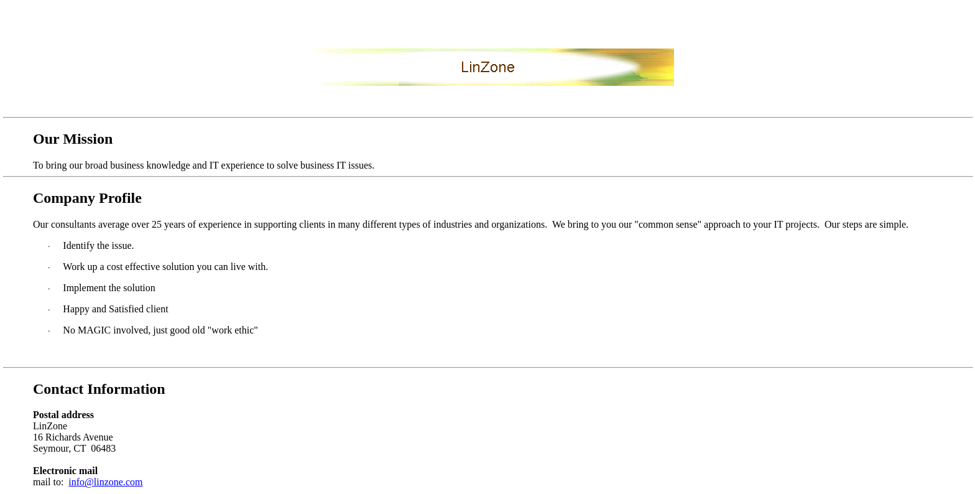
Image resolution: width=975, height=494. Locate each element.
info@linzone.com (105, 482)
